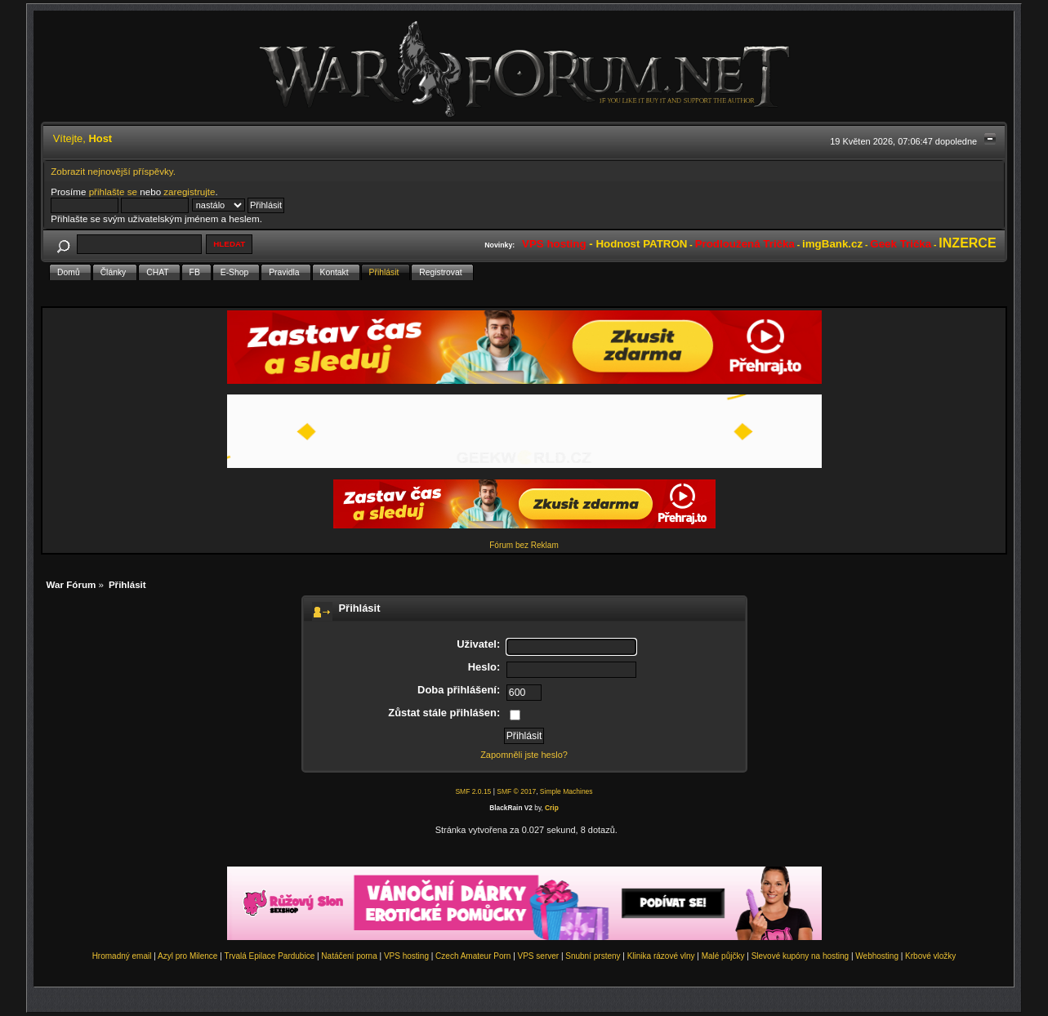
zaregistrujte (189, 191)
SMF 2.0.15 (473, 791)
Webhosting (877, 955)
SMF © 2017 (516, 791)
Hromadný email (122, 955)
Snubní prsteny (592, 955)
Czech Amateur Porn (473, 955)
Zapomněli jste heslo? (524, 755)
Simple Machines (566, 791)
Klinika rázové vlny (661, 955)
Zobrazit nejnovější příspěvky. (113, 171)
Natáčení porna (349, 955)
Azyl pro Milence (187, 955)
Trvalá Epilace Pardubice (269, 955)
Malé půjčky (723, 955)
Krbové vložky (930, 955)
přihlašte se (113, 191)
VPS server (539, 955)
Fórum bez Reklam (523, 545)
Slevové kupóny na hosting (800, 955)
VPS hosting (406, 955)
